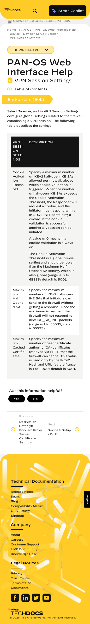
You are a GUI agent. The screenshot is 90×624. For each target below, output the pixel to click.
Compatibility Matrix (27, 506)
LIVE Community (24, 549)
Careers (17, 539)
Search (16, 496)
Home (11, 29)
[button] (87, 499)
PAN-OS (25, 29)
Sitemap (17, 515)
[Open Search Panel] (36, 11)
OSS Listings (20, 510)
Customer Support (25, 544)
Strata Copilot (68, 11)
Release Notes (22, 491)
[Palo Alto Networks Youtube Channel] (46, 601)
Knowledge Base (24, 553)
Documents (20, 587)
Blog (14, 501)
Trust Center (20, 578)
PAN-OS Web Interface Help (55, 29)
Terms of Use (21, 582)
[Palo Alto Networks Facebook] (15, 601)
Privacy (17, 573)
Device (15, 33)
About (15, 534)
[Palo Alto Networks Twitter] (36, 601)
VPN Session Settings (25, 37)
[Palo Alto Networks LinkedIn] (26, 601)
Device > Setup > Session (40, 33)
